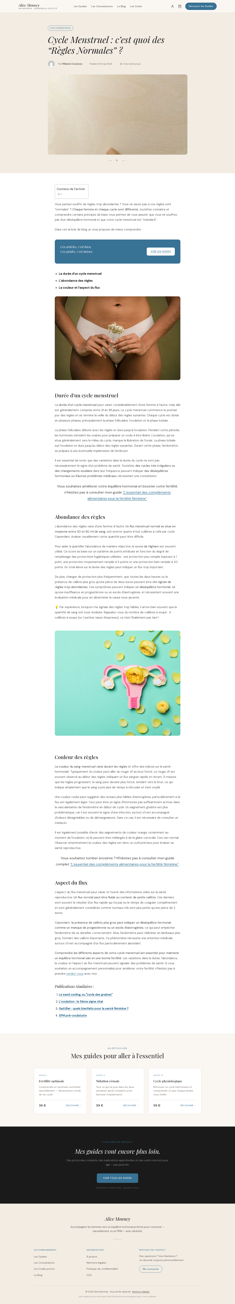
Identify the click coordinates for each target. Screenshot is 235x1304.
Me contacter (151, 1269)
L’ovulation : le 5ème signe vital (81, 1001)
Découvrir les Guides (201, 6)
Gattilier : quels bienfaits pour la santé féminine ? (93, 1008)
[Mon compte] (172, 6)
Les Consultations (102, 6)
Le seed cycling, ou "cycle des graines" (86, 994)
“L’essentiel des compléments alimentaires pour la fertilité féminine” (124, 864)
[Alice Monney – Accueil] (37, 6)
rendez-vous (74, 974)
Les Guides (80, 6)
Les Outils (136, 6)
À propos (92, 1256)
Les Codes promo (44, 1268)
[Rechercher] (163, 6)
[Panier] (180, 6)
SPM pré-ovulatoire (73, 1015)
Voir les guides (161, 251)
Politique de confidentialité (102, 1268)
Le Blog (121, 6)
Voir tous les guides (117, 1178)
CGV (89, 1275)
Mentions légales (96, 1262)
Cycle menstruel (60, 28)
